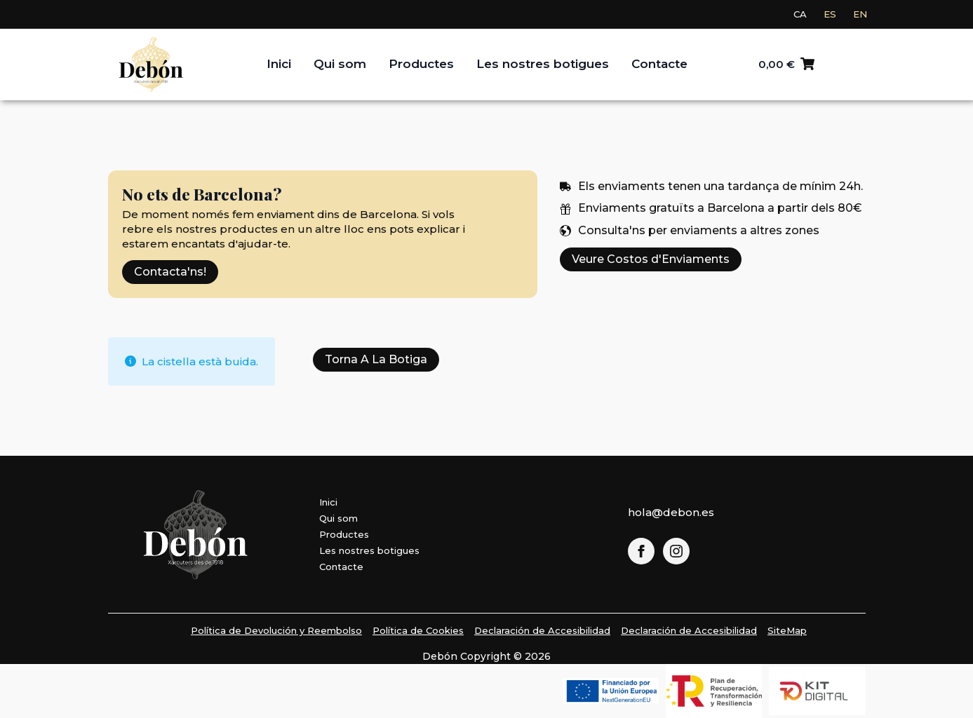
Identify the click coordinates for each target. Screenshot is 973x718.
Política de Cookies (418, 630)
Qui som (340, 64)
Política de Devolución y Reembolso (276, 630)
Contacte (659, 64)
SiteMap (787, 630)
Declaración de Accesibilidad (542, 630)
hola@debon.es (671, 512)
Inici (279, 64)
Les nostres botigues (542, 64)
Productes (421, 64)
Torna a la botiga (376, 359)
